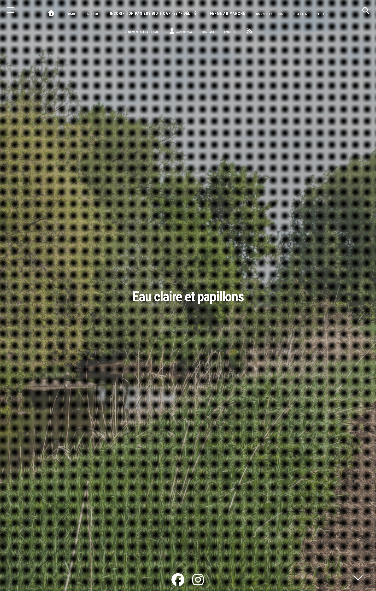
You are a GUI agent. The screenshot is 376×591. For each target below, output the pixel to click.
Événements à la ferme (141, 32)
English (230, 32)
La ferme (92, 14)
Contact (208, 32)
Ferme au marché (227, 13)
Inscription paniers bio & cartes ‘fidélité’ (154, 13)
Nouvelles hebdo (269, 14)
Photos (322, 14)
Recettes (300, 14)
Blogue (70, 14)
